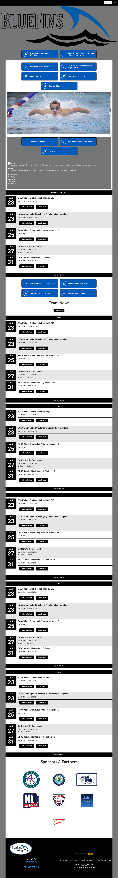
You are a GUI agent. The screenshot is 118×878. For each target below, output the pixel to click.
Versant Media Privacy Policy (84, 864)
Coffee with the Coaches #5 (30, 246)
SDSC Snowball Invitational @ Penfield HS (36, 257)
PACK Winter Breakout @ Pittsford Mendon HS (38, 230)
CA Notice (84, 865)
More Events (59, 275)
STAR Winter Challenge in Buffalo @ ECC (36, 198)
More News (59, 311)
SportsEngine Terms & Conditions (84, 867)
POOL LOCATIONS (31, 867)
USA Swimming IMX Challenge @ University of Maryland (43, 214)
